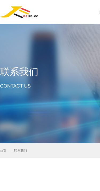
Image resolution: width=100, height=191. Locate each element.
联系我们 (20, 151)
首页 (3, 151)
